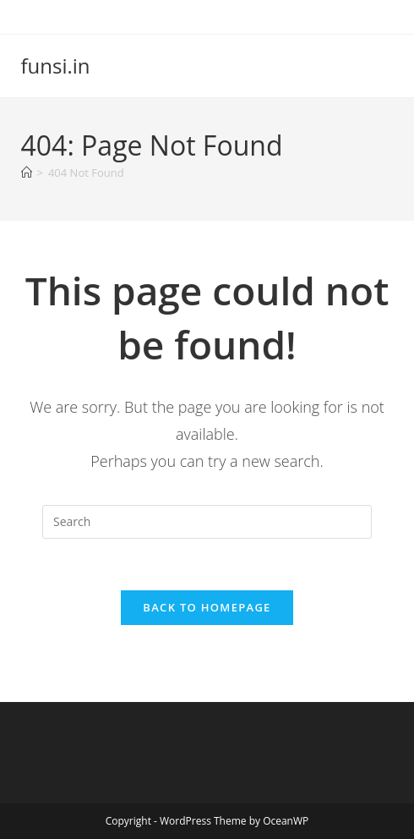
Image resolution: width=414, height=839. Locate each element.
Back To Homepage (206, 607)
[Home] (26, 172)
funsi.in (55, 66)
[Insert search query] (207, 522)
